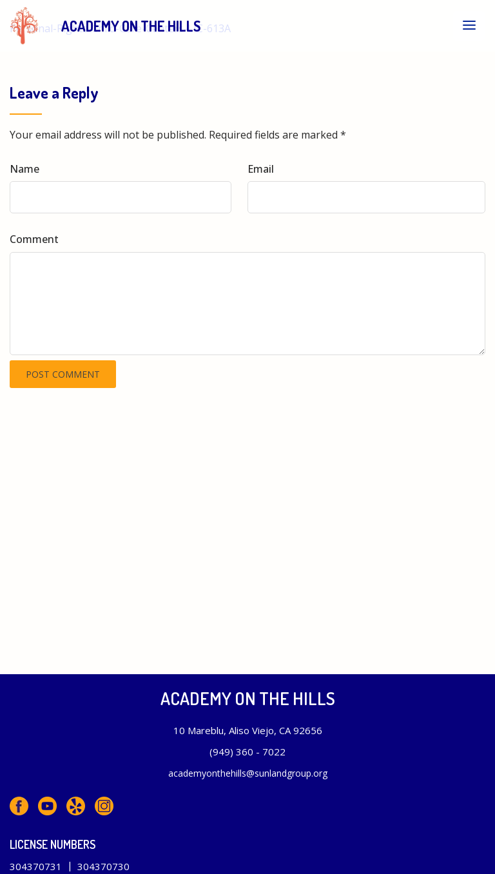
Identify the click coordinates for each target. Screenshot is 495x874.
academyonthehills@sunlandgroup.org (247, 773)
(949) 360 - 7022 (247, 751)
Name (24, 169)
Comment (34, 239)
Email (261, 169)
